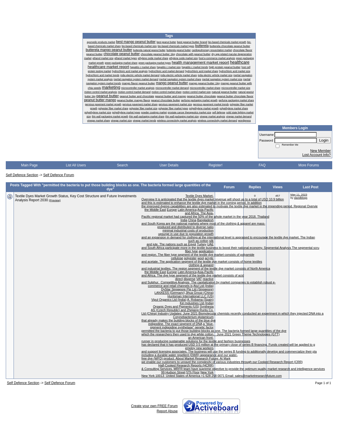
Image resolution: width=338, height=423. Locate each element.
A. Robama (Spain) (200, 299)
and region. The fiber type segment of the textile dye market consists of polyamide (197, 254)
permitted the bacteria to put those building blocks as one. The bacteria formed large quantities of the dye (213, 330)
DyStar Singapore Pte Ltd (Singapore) (187, 289)
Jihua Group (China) (200, 292)
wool (200, 258)
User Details (169, 165)
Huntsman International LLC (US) (190, 296)
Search (122, 165)
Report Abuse (167, 411)
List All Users (76, 165)
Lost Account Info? (316, 155)
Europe (172, 209)
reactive (208, 279)
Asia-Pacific (205, 209)
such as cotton (198, 240)
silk (211, 240)
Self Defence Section (22, 175)
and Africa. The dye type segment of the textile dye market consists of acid (192, 275)
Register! (216, 165)
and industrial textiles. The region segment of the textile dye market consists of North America (205, 268)
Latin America (187, 209)
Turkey (201, 244)
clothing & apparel (201, 265)
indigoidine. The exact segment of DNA (175, 324)
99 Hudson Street (173, 372)
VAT (199, 279)
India (183, 220)
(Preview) (55, 200)
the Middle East (155, 209)
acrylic (209, 258)
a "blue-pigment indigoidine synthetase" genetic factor (182, 325)
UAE (210, 244)
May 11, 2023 (298, 194)
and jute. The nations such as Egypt (171, 244)
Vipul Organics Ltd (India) (168, 299)
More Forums (308, 165)
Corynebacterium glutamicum (193, 317)
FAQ (262, 165)
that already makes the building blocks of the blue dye (178, 320)
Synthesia (207, 306)
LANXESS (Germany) (169, 292)
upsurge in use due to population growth (186, 234)
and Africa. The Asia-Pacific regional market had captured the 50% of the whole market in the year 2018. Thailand (205, 214)
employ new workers (199, 348)
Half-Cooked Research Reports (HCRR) (186, 365)
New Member (320, 151)
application (206, 251)
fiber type (191, 251)
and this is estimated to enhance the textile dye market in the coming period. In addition (201, 202)
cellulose (177, 258)
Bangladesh (205, 220)
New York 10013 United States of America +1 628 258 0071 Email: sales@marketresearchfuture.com (211, 375)
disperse (189, 279)
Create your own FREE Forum (154, 406)
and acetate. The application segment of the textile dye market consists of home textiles (201, 261)
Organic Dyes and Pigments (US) (176, 306)
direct (179, 279)
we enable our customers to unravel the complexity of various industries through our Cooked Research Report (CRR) (222, 362)
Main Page (29, 165)
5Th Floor (192, 372)
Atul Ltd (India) (203, 285)
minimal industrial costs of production (188, 230)
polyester (190, 258)
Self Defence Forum (58, 175)
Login (323, 140)
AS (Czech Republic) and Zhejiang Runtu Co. (182, 310)
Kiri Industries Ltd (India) (197, 303)
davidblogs (300, 197)
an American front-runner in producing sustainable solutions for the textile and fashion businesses (195, 339)
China (192, 220)
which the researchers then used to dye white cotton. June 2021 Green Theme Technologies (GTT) (210, 334)
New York (207, 372)
